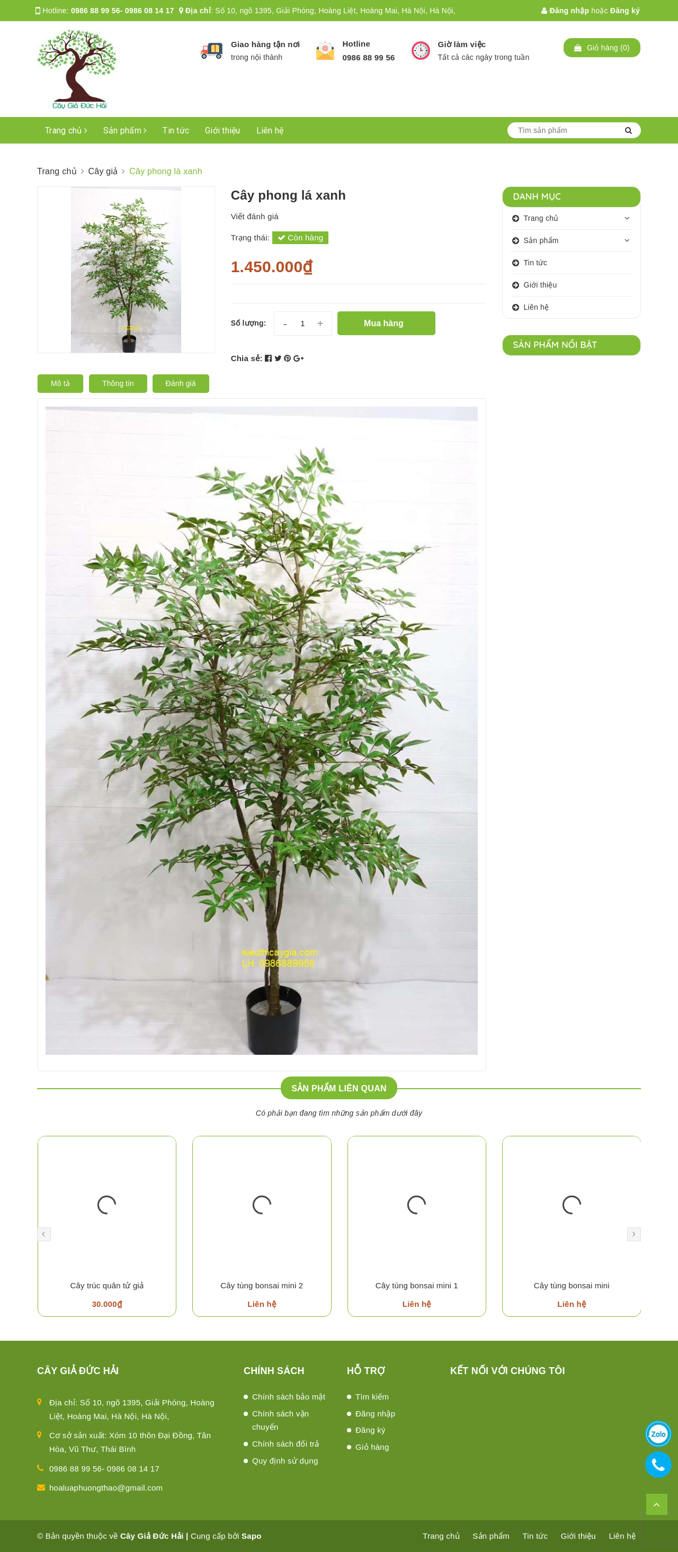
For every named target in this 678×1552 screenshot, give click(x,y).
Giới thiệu (222, 130)
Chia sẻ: (247, 358)
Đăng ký (625, 10)
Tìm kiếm (372, 1396)
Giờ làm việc (462, 44)
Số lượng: (248, 323)
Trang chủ (66, 130)
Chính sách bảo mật (288, 1396)
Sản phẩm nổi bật (555, 344)
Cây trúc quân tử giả (107, 1285)
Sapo (252, 1535)
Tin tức (176, 130)
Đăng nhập (565, 10)
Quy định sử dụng (285, 1460)
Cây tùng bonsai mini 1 (417, 1285)
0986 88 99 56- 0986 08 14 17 (122, 10)
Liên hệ (270, 130)
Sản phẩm (125, 130)
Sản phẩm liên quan (339, 1088)
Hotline (356, 43)
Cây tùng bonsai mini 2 (261, 1285)
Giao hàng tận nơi (265, 44)
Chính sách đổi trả (285, 1443)
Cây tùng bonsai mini (572, 1285)
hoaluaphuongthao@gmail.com (106, 1487)
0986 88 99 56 (368, 57)
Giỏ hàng (372, 1446)
